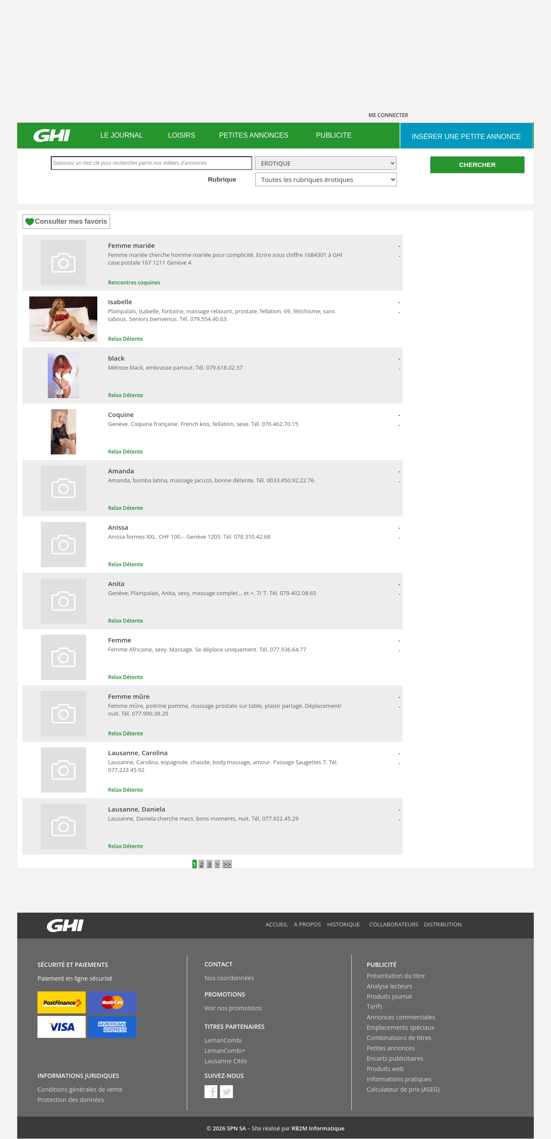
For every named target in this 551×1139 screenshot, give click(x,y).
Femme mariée (131, 245)
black (116, 358)
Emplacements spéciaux (400, 1027)
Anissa (118, 527)
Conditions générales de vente (79, 1089)
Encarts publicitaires (395, 1058)
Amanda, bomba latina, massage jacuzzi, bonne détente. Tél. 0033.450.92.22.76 (211, 480)
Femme (119, 640)
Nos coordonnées (229, 978)
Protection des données (70, 1100)
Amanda (121, 470)
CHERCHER (477, 164)
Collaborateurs (393, 924)
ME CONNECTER (388, 115)
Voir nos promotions (233, 1008)
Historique (343, 924)
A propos (307, 924)
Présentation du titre (396, 976)
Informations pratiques (399, 1079)
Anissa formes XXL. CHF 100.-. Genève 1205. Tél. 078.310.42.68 (189, 536)
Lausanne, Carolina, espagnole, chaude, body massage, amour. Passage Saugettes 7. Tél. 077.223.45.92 (223, 766)
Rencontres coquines (134, 282)
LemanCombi (223, 1040)
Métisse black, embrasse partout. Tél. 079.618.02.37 (175, 367)
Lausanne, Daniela (136, 809)
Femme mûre (129, 696)
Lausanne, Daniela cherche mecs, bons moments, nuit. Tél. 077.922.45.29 (203, 818)
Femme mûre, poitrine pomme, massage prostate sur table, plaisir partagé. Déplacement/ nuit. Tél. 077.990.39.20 (225, 709)
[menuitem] (122, 135)
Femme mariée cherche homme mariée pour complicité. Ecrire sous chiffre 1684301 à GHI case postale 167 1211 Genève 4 (225, 258)
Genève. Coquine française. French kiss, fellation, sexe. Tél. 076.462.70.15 (203, 424)
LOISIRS (181, 135)
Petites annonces (391, 1048)
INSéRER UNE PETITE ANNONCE (466, 136)
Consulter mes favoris (71, 221)
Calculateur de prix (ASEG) (403, 1089)
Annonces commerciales (401, 1017)
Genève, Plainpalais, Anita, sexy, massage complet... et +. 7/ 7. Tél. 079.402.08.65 (212, 593)
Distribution (443, 924)
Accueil (277, 924)
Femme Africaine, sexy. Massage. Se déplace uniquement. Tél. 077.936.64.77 (207, 649)
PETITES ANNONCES (253, 135)
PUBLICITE (334, 135)
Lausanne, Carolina (138, 752)
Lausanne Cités (225, 1061)
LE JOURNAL (121, 135)
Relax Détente (125, 339)
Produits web (385, 1069)
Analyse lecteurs (389, 986)
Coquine (121, 414)
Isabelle (120, 301)
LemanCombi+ (224, 1050)
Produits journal (389, 996)
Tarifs (374, 1006)
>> (227, 864)
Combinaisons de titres (399, 1038)
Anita (116, 583)
